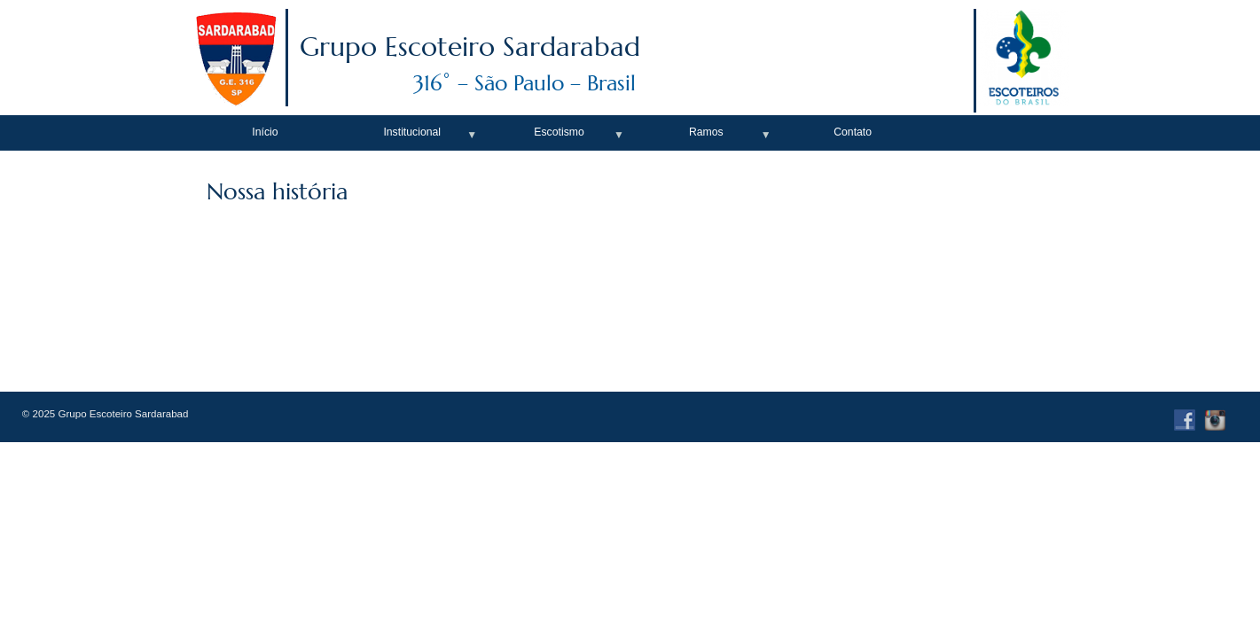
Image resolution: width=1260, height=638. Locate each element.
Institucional (412, 132)
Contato (852, 132)
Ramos (706, 132)
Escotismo (558, 132)
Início (265, 132)
